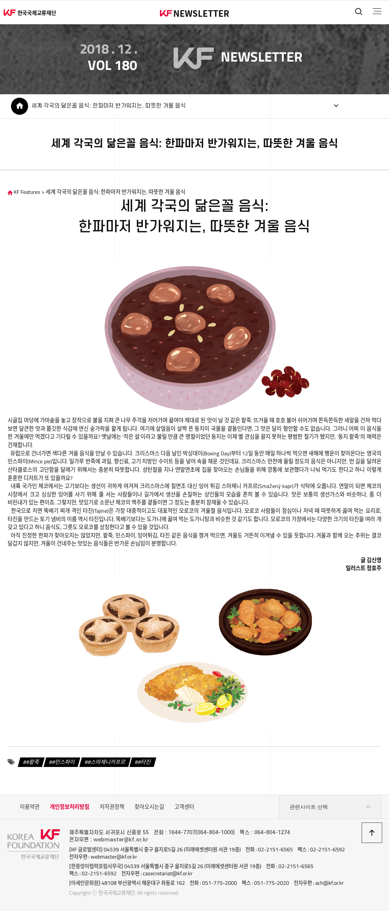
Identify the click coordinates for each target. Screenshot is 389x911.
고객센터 (184, 807)
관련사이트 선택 (330, 807)
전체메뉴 (377, 11)
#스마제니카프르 (107, 762)
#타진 (144, 762)
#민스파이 (63, 762)
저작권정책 (112, 807)
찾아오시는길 (149, 807)
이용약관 (30, 807)
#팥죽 (33, 762)
